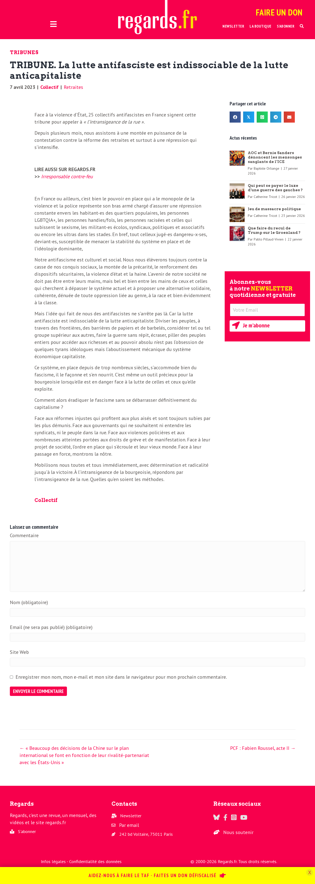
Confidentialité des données (95, 861)
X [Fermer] (309, 872)
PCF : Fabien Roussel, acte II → (263, 748)
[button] (302, 26)
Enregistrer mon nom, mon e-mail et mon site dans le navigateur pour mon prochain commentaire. (121, 677)
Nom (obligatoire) (29, 602)
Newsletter (131, 816)
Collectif (49, 87)
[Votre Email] (267, 310)
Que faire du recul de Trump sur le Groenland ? (274, 230)
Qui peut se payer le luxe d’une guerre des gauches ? (275, 187)
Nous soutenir (238, 832)
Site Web (19, 652)
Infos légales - (55, 861)
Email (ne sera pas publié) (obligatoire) (51, 627)
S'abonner (27, 831)
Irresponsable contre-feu (67, 176)
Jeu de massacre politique (274, 209)
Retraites (73, 87)
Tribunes (24, 52)
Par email (129, 825)
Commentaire (24, 535)
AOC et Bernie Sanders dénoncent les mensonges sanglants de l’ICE (275, 157)
